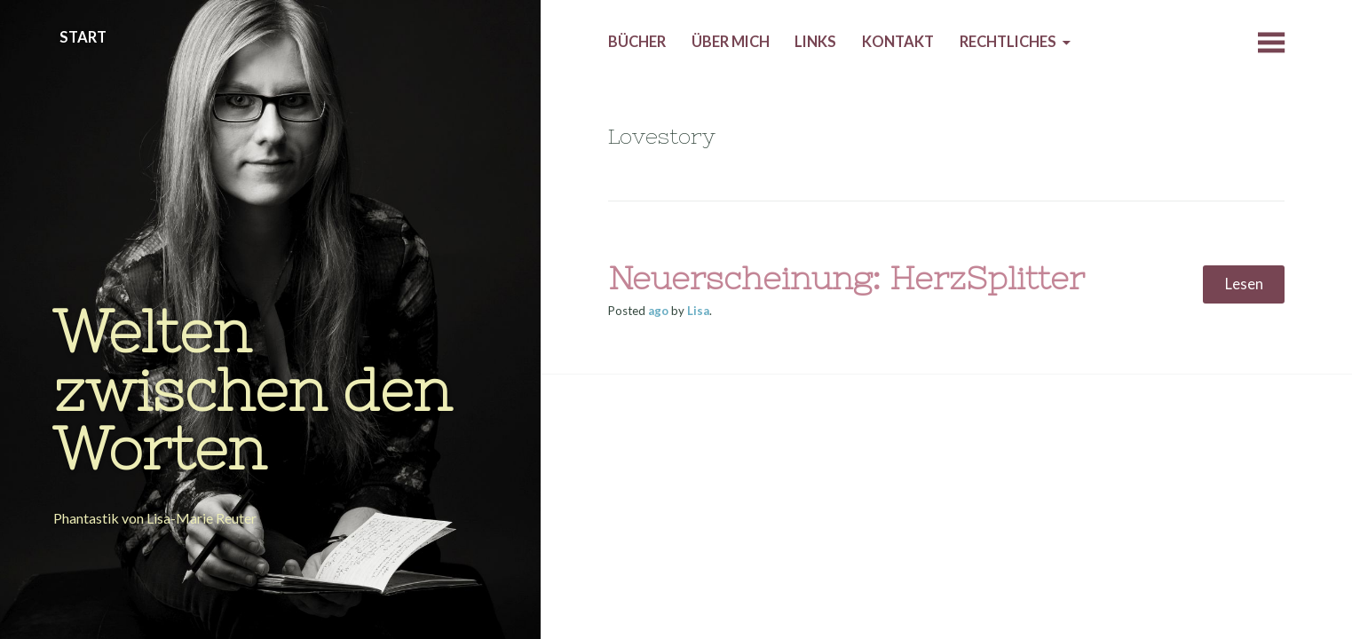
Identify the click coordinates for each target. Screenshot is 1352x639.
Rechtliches (1008, 42)
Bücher (637, 42)
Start (83, 37)
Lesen (1244, 284)
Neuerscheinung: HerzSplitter (846, 278)
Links (815, 42)
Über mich (731, 42)
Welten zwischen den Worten (252, 390)
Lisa (698, 311)
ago (658, 311)
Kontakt (898, 42)
